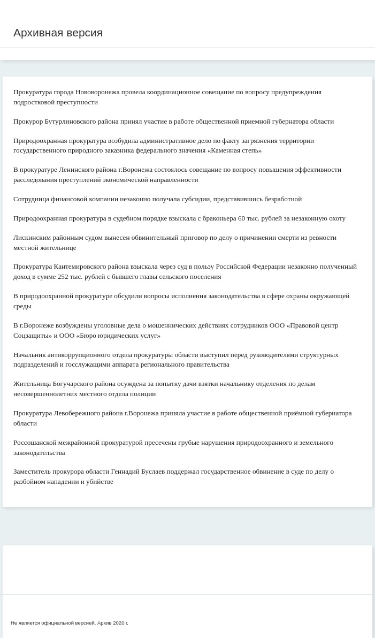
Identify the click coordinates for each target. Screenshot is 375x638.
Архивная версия (58, 32)
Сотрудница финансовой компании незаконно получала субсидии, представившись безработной (157, 199)
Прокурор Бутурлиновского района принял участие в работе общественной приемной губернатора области (173, 121)
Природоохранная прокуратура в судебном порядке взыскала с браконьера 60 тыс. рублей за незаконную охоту (179, 218)
